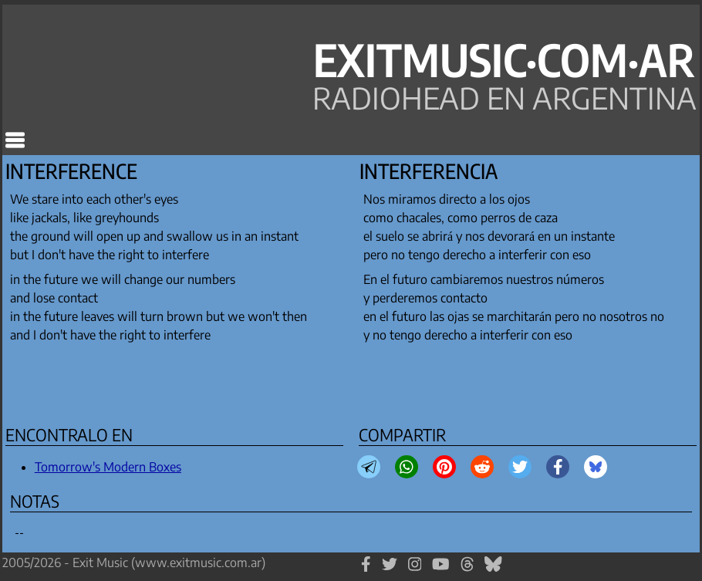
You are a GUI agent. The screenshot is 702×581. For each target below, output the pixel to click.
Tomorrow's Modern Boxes (108, 467)
